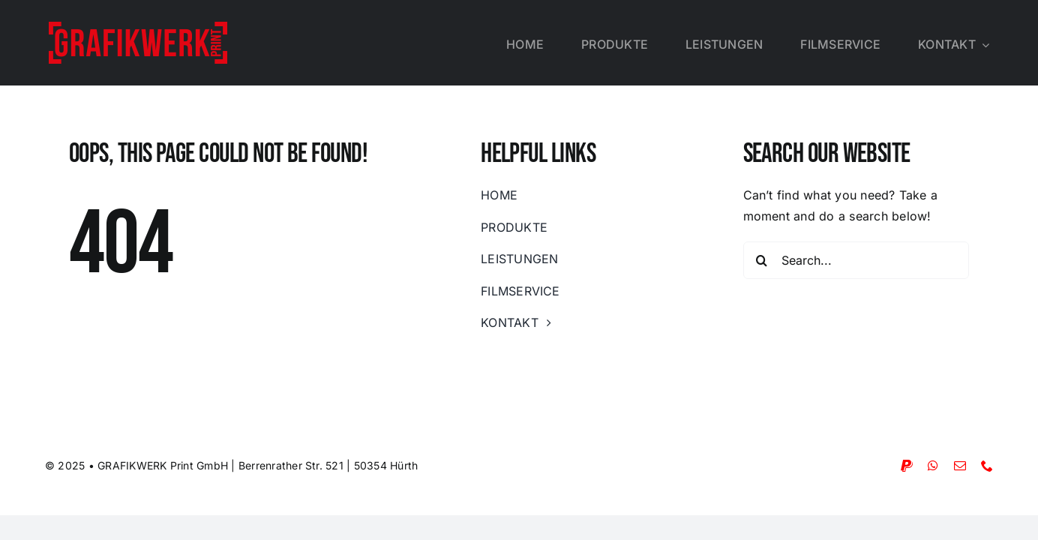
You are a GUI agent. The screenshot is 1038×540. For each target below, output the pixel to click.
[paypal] (907, 466)
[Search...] (856, 260)
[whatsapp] (933, 466)
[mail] (960, 466)
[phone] (987, 466)
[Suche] (762, 260)
